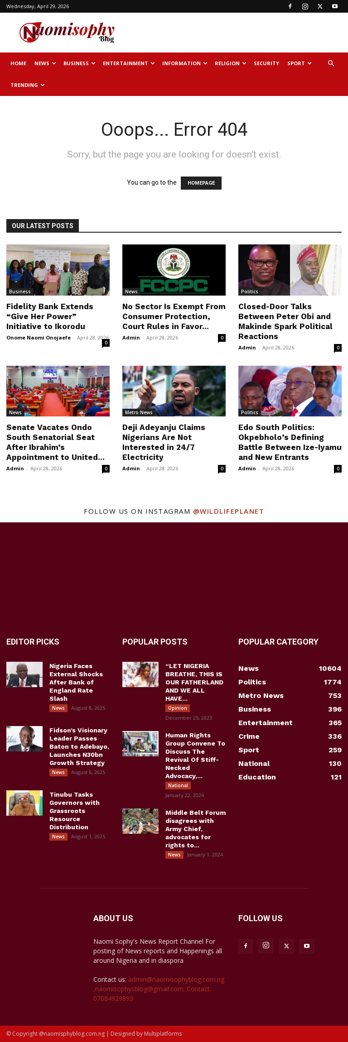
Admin (131, 337)
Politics (249, 291)
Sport (299, 63)
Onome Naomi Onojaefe (38, 337)
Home (18, 63)
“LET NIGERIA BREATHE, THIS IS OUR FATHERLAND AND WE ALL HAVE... (194, 682)
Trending (27, 84)
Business (79, 63)
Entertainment (129, 63)
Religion (230, 63)
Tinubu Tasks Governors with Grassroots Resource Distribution (74, 811)
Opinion (177, 708)
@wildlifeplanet (229, 511)
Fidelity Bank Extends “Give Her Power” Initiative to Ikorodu (49, 316)
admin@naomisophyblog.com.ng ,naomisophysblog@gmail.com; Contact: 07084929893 (158, 989)
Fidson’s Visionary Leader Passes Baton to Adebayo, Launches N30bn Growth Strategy (79, 746)
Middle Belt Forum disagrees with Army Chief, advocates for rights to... (195, 829)
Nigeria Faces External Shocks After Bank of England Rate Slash (76, 682)
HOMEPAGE (201, 183)
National (178, 785)
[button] (331, 63)
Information (185, 63)
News (45, 63)
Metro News (139, 412)
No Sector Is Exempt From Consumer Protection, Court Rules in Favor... (174, 316)
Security (266, 63)
